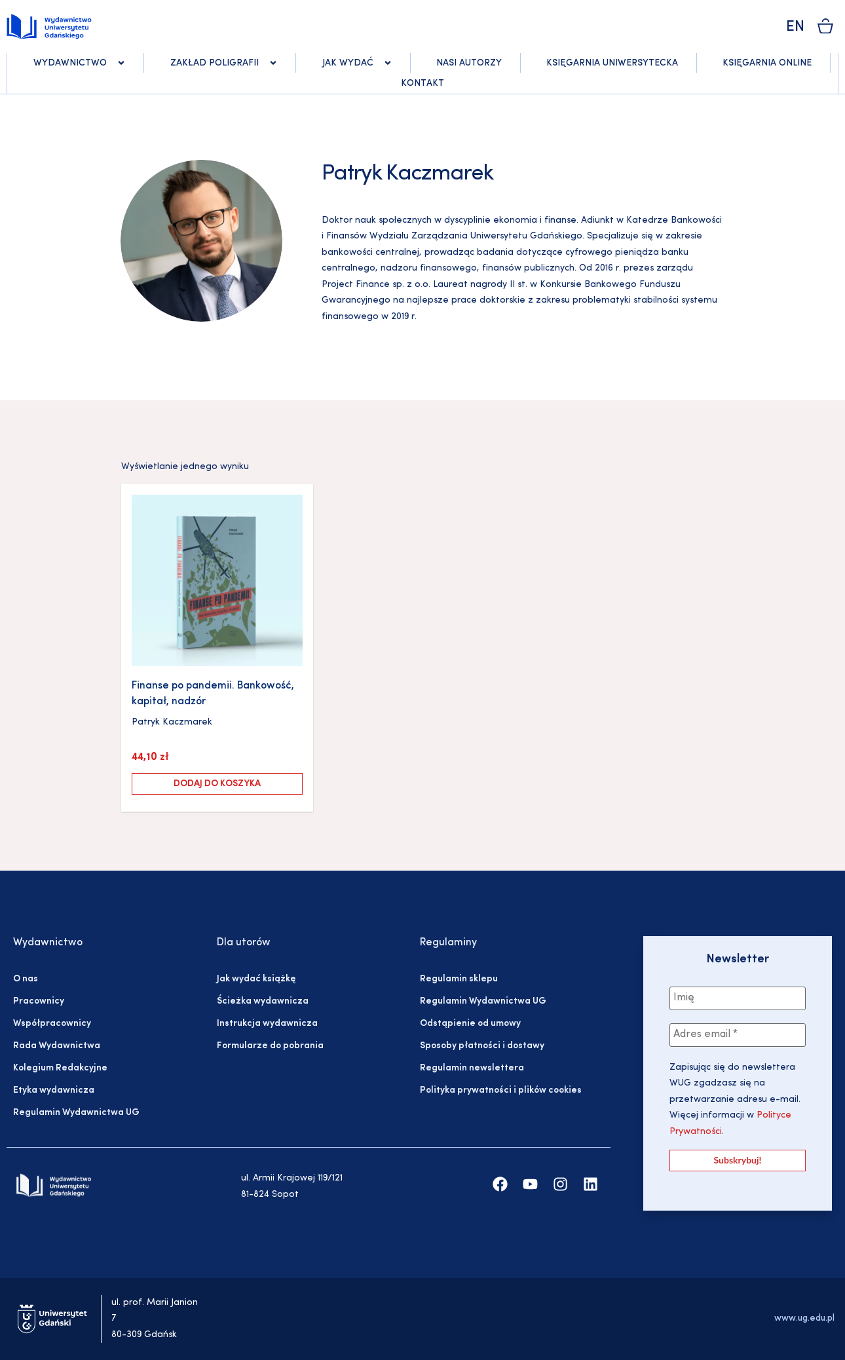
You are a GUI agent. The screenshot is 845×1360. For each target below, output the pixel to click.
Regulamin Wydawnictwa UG (76, 1113)
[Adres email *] (737, 1035)
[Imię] (737, 998)
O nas (25, 979)
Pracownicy (38, 1001)
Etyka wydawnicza (53, 1090)
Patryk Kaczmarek (172, 722)
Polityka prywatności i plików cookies (501, 1090)
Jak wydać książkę (256, 979)
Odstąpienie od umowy (470, 1024)
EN (795, 27)
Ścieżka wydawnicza (263, 1001)
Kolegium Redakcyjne (60, 1068)
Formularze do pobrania (270, 1046)
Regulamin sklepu (459, 979)
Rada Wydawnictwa (56, 1046)
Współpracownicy (52, 1024)
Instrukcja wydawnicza (267, 1024)
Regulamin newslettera (472, 1068)
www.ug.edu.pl (804, 1318)
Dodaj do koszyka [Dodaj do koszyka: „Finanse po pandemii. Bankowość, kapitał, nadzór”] (217, 784)
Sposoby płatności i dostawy (482, 1046)
